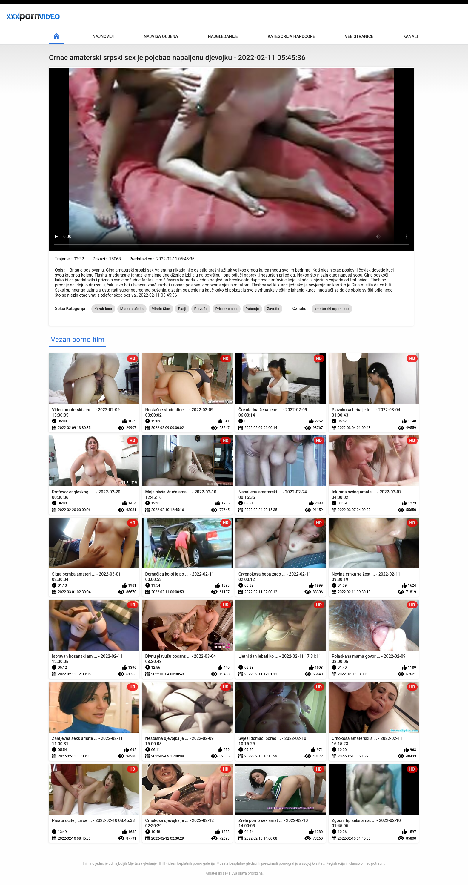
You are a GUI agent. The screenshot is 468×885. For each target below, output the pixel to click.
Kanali (410, 36)
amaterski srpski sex (332, 309)
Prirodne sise (226, 309)
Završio (273, 309)
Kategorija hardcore (291, 36)
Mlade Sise (161, 309)
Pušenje (252, 309)
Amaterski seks (218, 873)
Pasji (182, 309)
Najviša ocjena (161, 36)
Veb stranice (359, 36)
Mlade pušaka (132, 309)
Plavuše (200, 309)
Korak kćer (103, 309)
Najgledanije (223, 36)
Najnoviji (103, 36)
